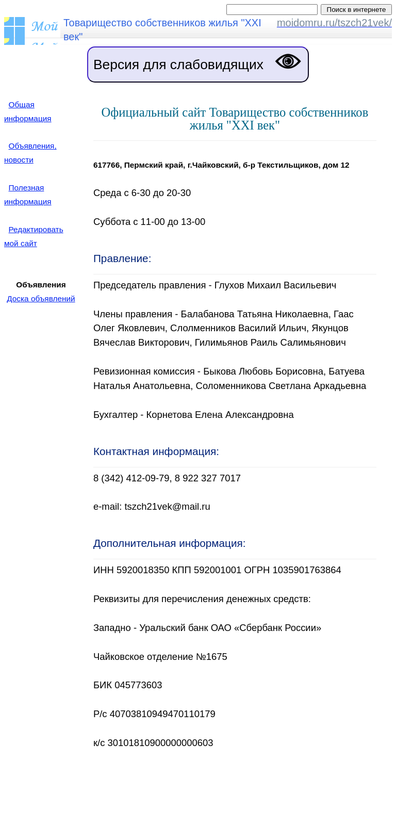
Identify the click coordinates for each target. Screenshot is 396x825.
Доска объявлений (41, 298)
